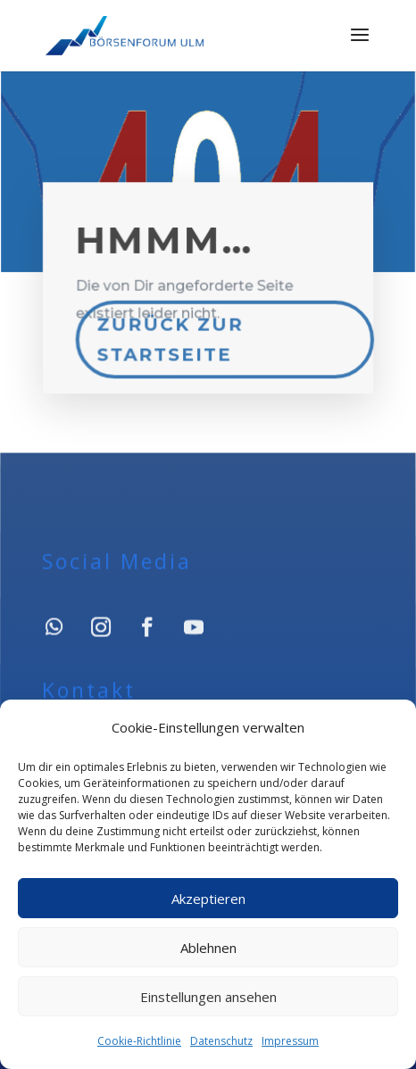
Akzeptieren (208, 898)
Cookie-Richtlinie (139, 1040)
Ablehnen (208, 948)
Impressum (290, 1040)
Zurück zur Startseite (171, 336)
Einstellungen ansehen (208, 997)
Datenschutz (221, 1040)
